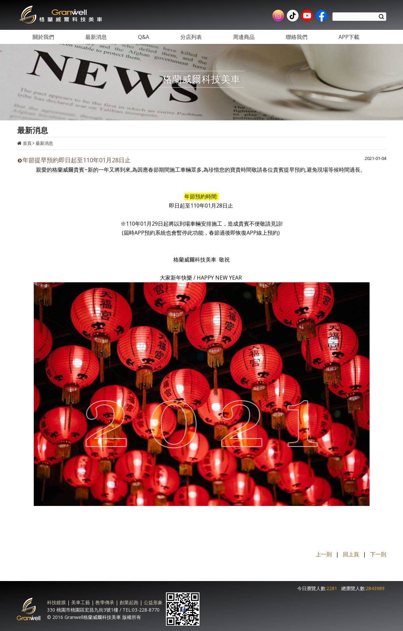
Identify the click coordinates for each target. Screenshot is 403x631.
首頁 (27, 143)
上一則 (324, 554)
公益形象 (153, 602)
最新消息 (44, 143)
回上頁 (351, 554)
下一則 (378, 554)
